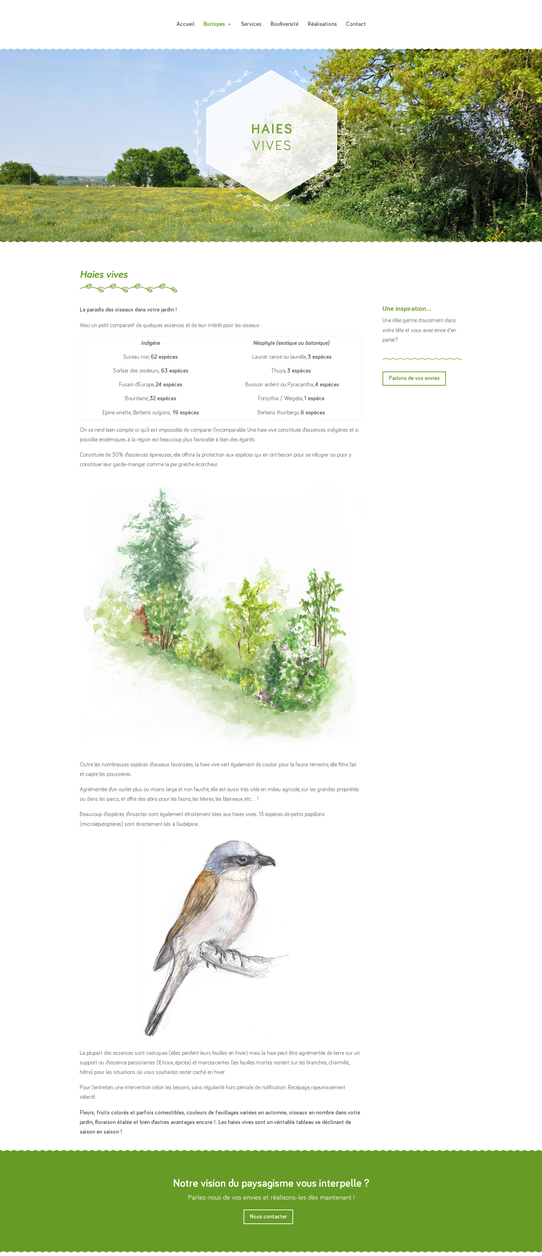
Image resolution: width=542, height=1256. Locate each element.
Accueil (185, 24)
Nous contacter (268, 1216)
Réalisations (322, 24)
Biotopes (214, 24)
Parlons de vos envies (414, 378)
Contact (356, 24)
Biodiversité (284, 24)
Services (251, 24)
